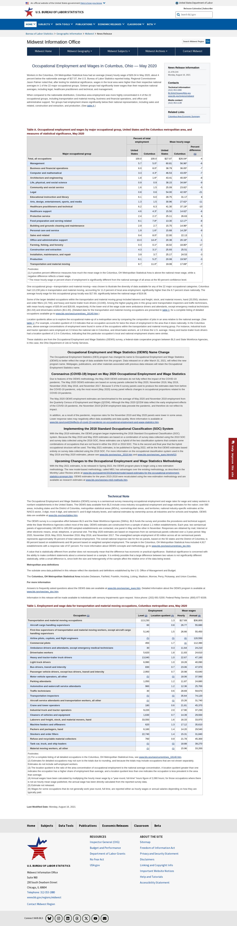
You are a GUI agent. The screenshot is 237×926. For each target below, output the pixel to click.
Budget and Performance (105, 848)
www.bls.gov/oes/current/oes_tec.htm (171, 546)
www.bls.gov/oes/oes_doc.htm (42, 591)
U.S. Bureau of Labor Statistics (60, 12)
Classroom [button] (134, 24)
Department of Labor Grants (107, 853)
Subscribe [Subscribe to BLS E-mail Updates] (208, 8)
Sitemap (145, 842)
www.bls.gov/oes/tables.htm (63, 515)
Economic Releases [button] (110, 24)
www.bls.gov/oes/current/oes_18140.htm (77, 313)
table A (90, 105)
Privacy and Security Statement (159, 853)
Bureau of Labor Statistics (39, 33)
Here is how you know (91, 2)
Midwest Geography (78, 51)
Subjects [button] (44, 24)
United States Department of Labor (194, 3)
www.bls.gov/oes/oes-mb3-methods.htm (106, 480)
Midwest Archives (155, 51)
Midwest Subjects (117, 51)
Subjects (47, 826)
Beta (157, 826)
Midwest (89, 33)
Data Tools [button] (63, 24)
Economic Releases (115, 826)
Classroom (141, 826)
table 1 (165, 310)
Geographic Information (69, 33)
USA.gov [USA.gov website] (95, 865)
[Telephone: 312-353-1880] (55, 892)
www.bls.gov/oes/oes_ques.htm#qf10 (157, 454)
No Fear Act (97, 859)
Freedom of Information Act (157, 848)
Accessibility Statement (155, 882)
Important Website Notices (157, 871)
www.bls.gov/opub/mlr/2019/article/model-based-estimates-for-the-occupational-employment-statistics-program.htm (115, 474)
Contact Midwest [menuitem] (192, 51)
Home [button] (29, 24)
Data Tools (66, 826)
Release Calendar (192, 8)
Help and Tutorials (151, 876)
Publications (88, 826)
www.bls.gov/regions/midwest (181, 96)
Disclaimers (147, 859)
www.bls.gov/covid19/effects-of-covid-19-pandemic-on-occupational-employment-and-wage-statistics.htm (104, 422)
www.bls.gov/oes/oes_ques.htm (124, 588)
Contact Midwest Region (41, 904)
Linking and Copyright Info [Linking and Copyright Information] (156, 865)
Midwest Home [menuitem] (43, 51)
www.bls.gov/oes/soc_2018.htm (116, 454)
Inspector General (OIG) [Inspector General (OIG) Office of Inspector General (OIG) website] (104, 842)
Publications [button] (84, 24)
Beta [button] (150, 24)
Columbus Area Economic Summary (184, 116)
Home (31, 826)
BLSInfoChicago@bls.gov (179, 93)
